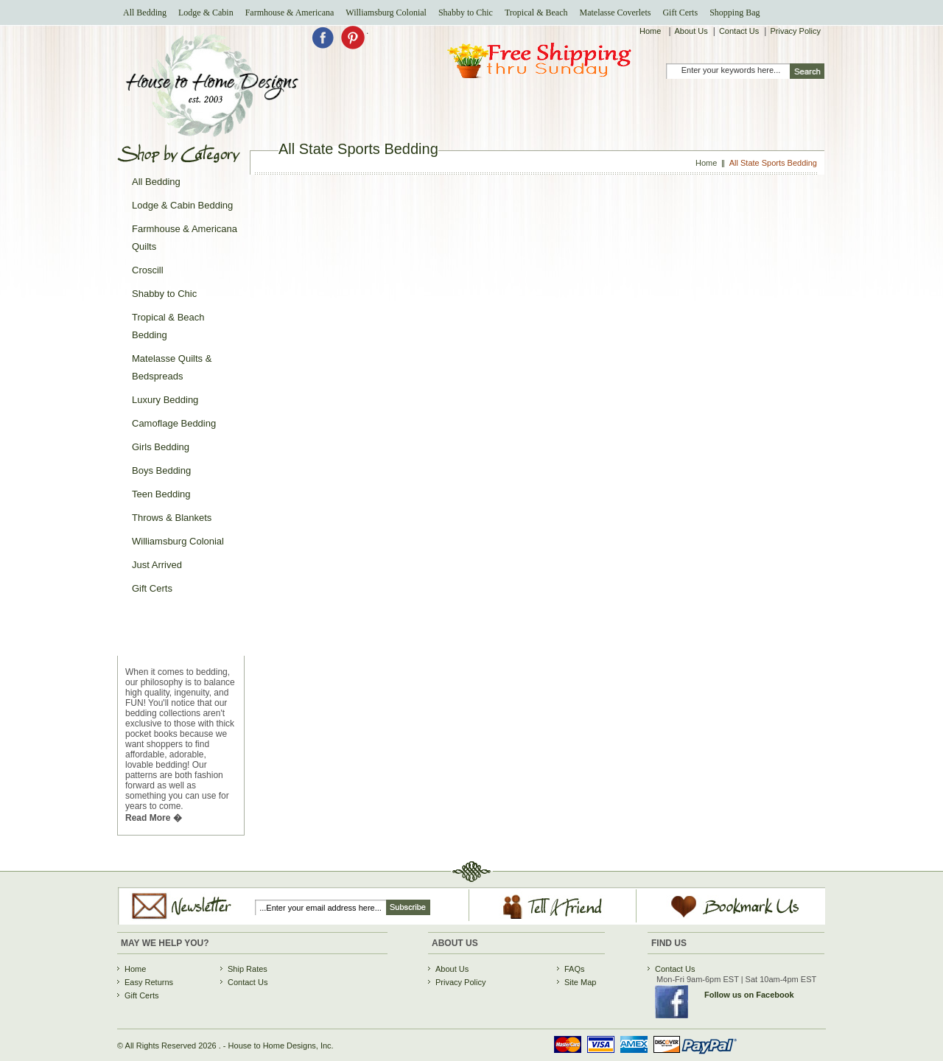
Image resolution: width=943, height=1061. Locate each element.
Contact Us (739, 31)
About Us (691, 31)
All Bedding (144, 12)
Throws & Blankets (171, 517)
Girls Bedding (160, 446)
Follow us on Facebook (749, 994)
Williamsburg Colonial (386, 12)
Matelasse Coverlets (615, 12)
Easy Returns (149, 982)
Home (651, 31)
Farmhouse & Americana (289, 12)
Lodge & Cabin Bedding (182, 205)
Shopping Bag (734, 12)
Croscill (148, 270)
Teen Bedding (161, 494)
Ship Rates (247, 968)
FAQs (574, 968)
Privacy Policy (795, 31)
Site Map (580, 982)
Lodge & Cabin (206, 12)
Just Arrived (157, 564)
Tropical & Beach (536, 12)
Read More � (153, 818)
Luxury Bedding (165, 399)
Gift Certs (680, 12)
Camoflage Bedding (174, 423)
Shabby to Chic (465, 12)
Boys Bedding (161, 470)
